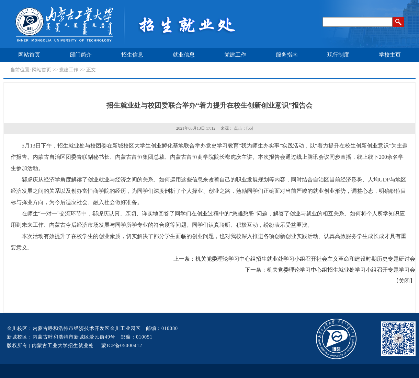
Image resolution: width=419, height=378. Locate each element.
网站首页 (29, 55)
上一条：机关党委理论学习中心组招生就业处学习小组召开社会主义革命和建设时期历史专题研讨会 (294, 259)
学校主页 (390, 55)
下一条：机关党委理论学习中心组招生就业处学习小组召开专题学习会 (330, 270)
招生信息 (132, 55)
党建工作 (235, 55)
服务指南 (287, 55)
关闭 (404, 281)
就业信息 (184, 55)
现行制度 (338, 55)
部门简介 (81, 55)
